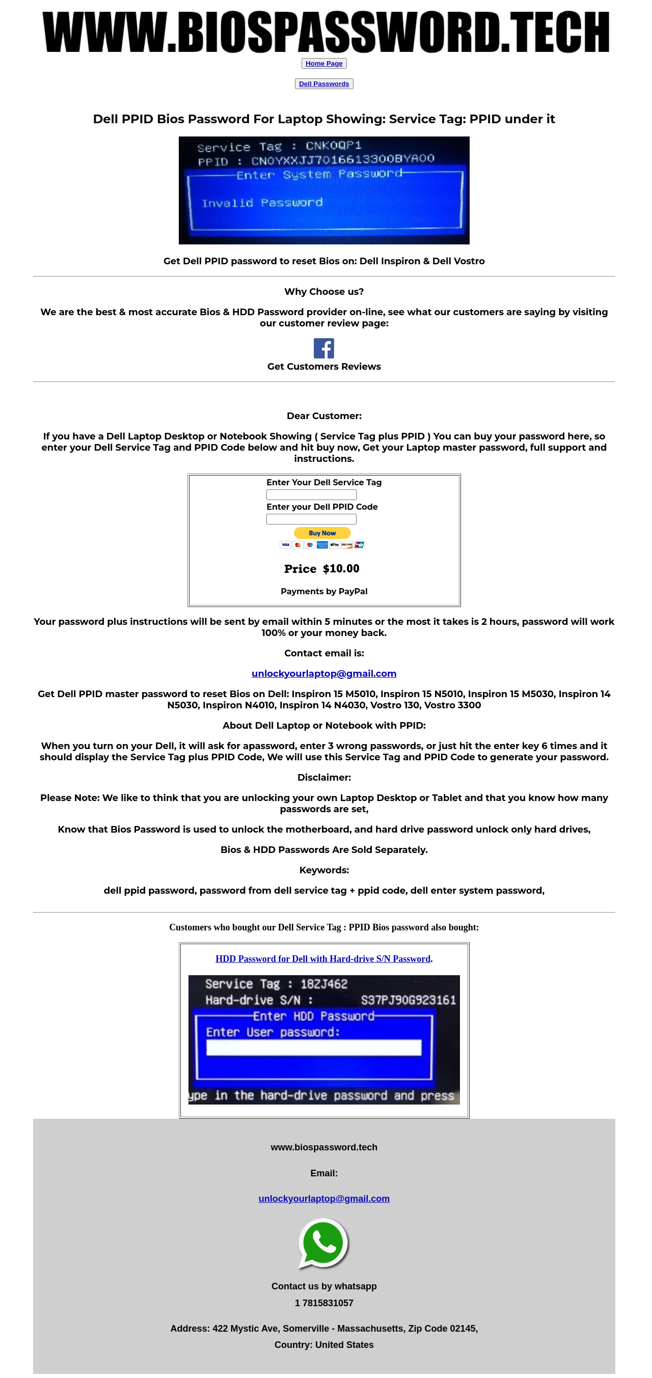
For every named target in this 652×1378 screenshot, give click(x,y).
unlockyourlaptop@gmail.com (324, 673)
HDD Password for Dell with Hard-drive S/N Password (322, 959)
